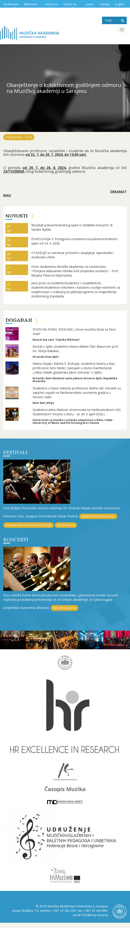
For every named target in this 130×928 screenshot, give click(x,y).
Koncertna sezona (64, 608)
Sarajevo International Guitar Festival (28, 525)
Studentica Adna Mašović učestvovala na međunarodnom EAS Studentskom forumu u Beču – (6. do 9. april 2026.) (77, 412)
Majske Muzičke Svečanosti (98, 516)
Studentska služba (11, 6)
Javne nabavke (88, 6)
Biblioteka (30, 4)
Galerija (104, 4)
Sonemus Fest (65, 525)
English (120, 4)
